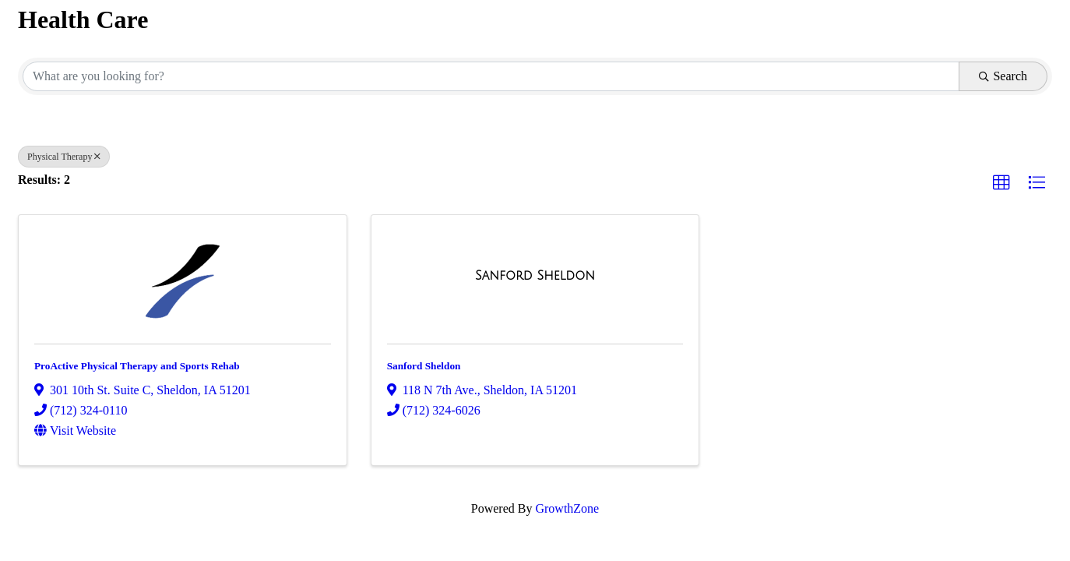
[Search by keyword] (491, 76)
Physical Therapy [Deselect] (63, 156)
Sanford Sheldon (424, 366)
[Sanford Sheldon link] (535, 276)
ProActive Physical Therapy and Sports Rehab (137, 366)
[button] (1001, 183)
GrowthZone (567, 508)
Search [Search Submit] (1003, 76)
